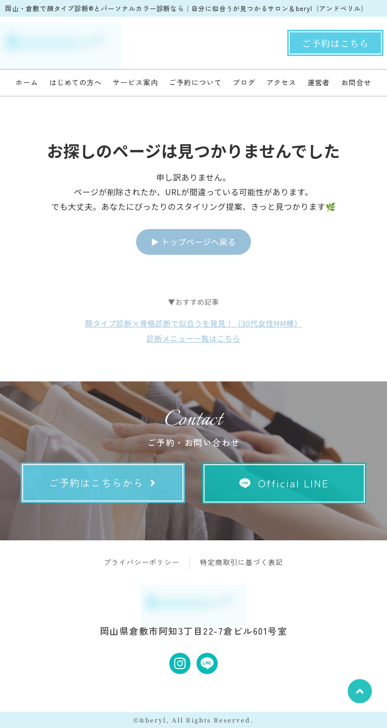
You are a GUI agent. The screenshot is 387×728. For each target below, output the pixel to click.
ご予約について (195, 82)
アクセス (282, 82)
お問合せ (356, 82)
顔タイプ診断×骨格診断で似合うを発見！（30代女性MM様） (193, 323)
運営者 (318, 82)
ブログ (244, 82)
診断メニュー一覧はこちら (193, 338)
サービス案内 (135, 82)
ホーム (27, 82)
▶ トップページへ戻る (193, 242)
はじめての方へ (75, 82)
